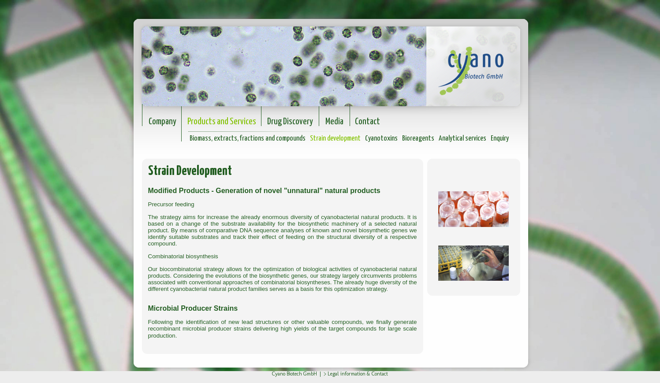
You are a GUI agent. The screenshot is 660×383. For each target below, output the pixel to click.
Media (334, 121)
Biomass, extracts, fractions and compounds (248, 138)
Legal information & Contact (358, 374)
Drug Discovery (290, 121)
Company (162, 121)
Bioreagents (418, 138)
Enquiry (500, 138)
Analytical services (462, 138)
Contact (367, 121)
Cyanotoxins (381, 138)
